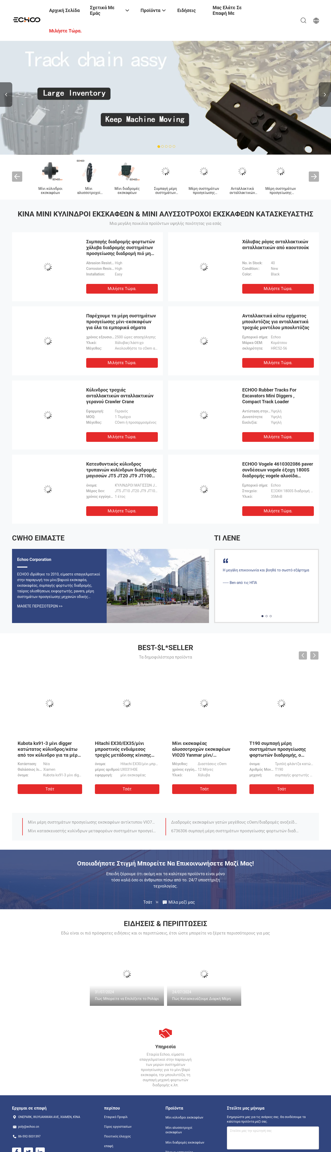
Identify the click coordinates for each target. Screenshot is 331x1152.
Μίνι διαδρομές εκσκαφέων (127, 191)
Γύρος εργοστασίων (117, 1126)
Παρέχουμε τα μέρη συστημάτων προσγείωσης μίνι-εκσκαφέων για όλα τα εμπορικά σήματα (121, 321)
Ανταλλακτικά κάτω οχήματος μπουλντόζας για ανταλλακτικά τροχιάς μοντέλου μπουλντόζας (275, 321)
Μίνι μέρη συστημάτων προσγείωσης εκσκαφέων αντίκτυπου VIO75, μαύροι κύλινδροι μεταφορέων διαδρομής (92, 822)
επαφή (108, 1146)
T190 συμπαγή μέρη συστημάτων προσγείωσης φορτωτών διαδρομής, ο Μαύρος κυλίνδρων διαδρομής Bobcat (277, 755)
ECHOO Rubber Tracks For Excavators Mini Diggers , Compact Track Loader (269, 395)
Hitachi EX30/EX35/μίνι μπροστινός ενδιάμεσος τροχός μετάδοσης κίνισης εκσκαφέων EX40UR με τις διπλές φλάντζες (123, 755)
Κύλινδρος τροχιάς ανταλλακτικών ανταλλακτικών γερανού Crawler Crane (119, 395)
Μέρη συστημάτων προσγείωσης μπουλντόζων (204, 193)
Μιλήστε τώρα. (122, 288)
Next (325, 94)
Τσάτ (49, 789)
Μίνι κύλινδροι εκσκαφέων (50, 191)
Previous (6, 94)
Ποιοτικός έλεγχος (117, 1136)
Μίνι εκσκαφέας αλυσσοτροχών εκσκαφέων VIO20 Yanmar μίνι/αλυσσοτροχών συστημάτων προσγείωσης (202, 755)
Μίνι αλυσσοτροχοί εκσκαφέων (89, 193)
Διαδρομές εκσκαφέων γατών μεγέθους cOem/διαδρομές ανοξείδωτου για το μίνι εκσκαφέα (235, 822)
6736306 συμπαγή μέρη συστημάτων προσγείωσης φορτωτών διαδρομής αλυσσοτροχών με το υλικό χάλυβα (235, 830)
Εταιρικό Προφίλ (116, 1117)
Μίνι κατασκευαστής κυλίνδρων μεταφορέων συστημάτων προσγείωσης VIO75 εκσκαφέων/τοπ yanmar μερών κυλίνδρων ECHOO (92, 830)
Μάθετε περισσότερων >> (39, 606)
